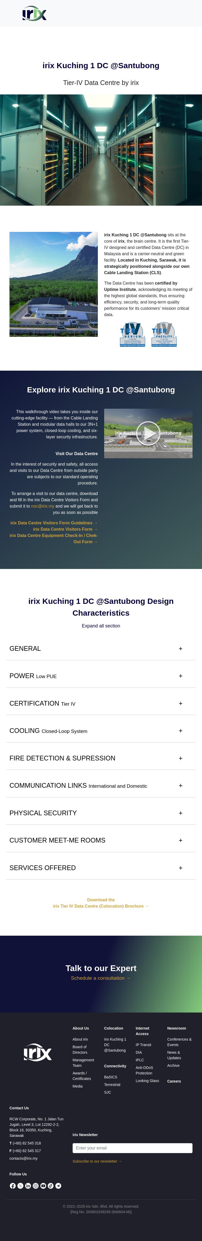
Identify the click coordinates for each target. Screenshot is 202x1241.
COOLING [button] (48, 730)
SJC (107, 1092)
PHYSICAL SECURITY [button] (43, 813)
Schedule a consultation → (101, 978)
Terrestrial (112, 1085)
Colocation (113, 1028)
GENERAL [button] (25, 648)
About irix (80, 1039)
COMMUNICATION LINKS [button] (78, 785)
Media (78, 1086)
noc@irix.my (42, 506)
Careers (174, 1081)
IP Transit (143, 1045)
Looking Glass (147, 1081)
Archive (173, 1065)
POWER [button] (33, 675)
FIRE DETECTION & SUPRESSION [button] (62, 758)
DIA (139, 1052)
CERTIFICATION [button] (42, 703)
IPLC (140, 1060)
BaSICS (110, 1077)
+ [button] (181, 648)
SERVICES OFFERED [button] (42, 867)
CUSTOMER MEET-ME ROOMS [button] (57, 840)
